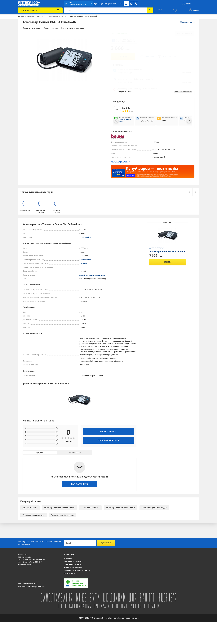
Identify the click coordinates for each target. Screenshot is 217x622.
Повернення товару (72, 564)
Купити (123, 56)
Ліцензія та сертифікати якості (77, 570)
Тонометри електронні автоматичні (59, 508)
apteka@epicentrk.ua (25, 564)
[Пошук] (150, 10)
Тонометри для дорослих (33, 515)
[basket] (193, 10)
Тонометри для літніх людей (154, 508)
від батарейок (85, 237)
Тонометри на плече (90, 508)
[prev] (189, 192)
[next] (196, 192)
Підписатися (106, 543)
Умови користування (73, 567)
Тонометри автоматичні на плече (120, 508)
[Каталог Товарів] (40, 10)
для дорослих (101, 275)
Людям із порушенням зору (107, 3)
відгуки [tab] (39, 453)
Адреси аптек (70, 573)
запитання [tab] (73, 453)
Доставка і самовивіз (73, 561)
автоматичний (85, 260)
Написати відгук (108, 431)
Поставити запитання (108, 440)
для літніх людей (86, 275)
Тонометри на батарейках (62, 515)
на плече (83, 263)
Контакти (68, 558)
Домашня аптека (30, 508)
